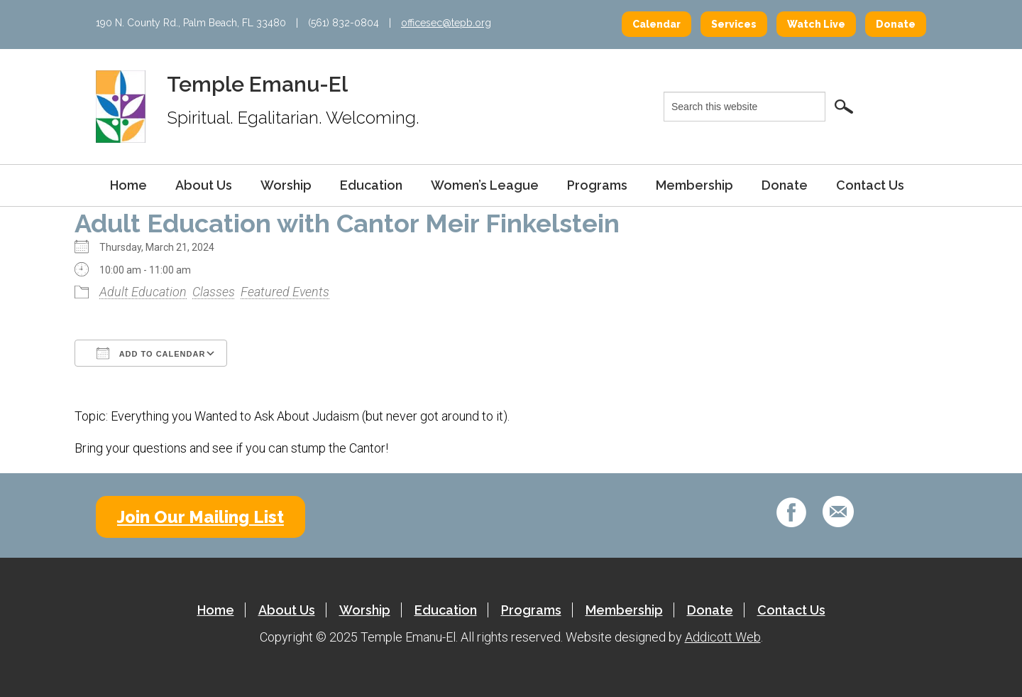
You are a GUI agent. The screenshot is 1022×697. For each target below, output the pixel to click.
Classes (213, 291)
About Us (203, 185)
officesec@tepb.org (446, 22)
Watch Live (816, 24)
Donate (896, 24)
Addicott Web (723, 637)
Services (734, 24)
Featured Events (285, 291)
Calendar (656, 24)
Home (128, 185)
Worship (286, 185)
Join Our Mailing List (200, 517)
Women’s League (485, 185)
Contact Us (870, 185)
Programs (597, 185)
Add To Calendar (151, 353)
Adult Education (143, 291)
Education (371, 185)
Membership (694, 185)
